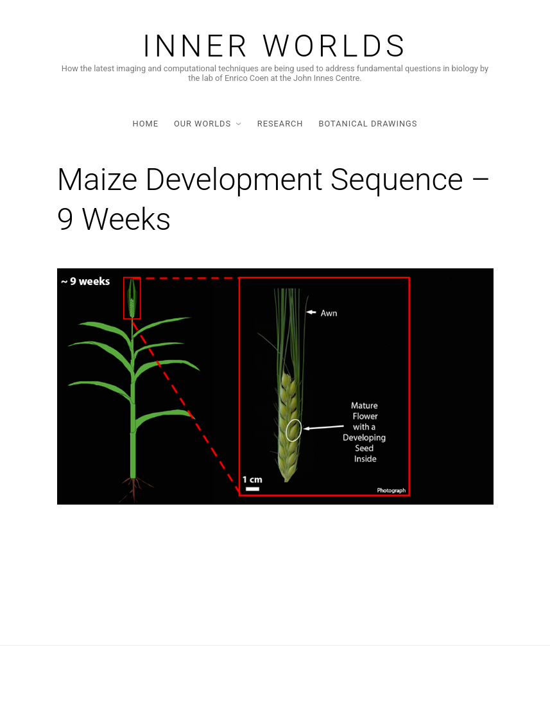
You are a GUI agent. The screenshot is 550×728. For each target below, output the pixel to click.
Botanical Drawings (367, 123)
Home (146, 123)
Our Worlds (202, 123)
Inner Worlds (275, 46)
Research (280, 123)
